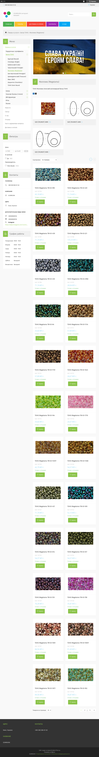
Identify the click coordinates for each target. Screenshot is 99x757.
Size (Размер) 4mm (74, 122)
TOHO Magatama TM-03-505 (77, 506)
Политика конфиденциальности (61, 754)
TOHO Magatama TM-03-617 (77, 552)
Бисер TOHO (24, 33)
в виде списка (94, 160)
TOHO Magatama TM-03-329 (77, 188)
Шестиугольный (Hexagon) (16, 73)
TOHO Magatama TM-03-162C (77, 370)
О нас (64, 24)
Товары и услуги (13, 33)
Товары (20, 24)
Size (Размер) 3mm (41, 122)
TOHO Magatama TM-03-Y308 (77, 461)
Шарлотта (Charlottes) (15, 82)
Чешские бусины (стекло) (14, 94)
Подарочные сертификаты (14, 51)
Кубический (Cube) (14, 65)
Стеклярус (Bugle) (13, 62)
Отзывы (7, 119)
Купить (41, 202)
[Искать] (94, 14)
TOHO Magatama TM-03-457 (45, 506)
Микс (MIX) (11, 79)
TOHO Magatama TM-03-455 (45, 279)
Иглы (7, 100)
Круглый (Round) (13, 59)
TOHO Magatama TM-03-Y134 (77, 324)
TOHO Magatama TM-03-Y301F (45, 461)
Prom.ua (58, 750)
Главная (9, 24)
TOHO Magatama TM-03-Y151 (45, 370)
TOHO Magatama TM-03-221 (77, 233)
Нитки (8, 91)
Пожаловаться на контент (43, 754)
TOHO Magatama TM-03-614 (45, 552)
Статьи (7, 112)
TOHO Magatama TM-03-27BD (77, 279)
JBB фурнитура (11, 97)
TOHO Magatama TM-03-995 (45, 188)
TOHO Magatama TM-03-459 (45, 233)
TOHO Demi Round (14, 85)
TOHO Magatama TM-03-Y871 (45, 688)
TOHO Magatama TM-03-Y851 (45, 643)
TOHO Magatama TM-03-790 (77, 597)
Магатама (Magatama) (15, 71)
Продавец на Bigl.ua (49, 752)
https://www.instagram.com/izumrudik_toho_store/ (16, 225)
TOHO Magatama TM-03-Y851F (78, 643)
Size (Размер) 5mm (41, 152)
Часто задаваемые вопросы (14, 123)
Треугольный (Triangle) (15, 68)
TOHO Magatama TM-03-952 (77, 688)
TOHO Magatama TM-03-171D (77, 415)
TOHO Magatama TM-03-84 (44, 324)
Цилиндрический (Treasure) (17, 76)
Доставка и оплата (36, 24)
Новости (8, 108)
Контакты (52, 24)
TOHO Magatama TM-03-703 (45, 597)
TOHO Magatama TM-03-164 (45, 415)
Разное (8, 103)
